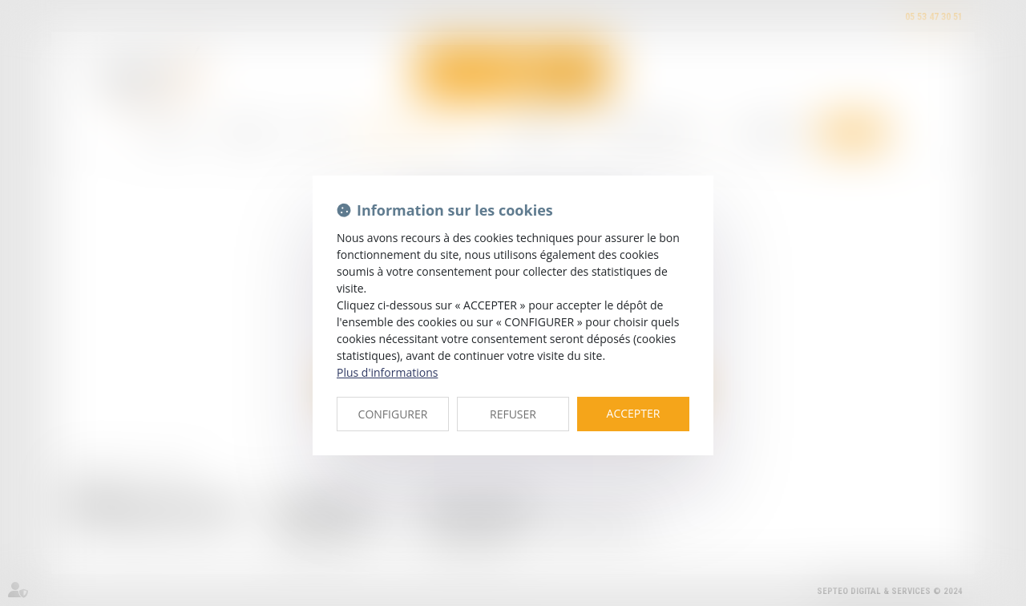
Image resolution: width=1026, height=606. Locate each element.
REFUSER (513, 414)
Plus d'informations (387, 372)
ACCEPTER (633, 413)
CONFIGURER (393, 414)
